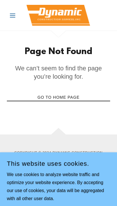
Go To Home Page (58, 97)
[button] (14, 15)
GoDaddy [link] (72, 163)
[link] (58, 15)
